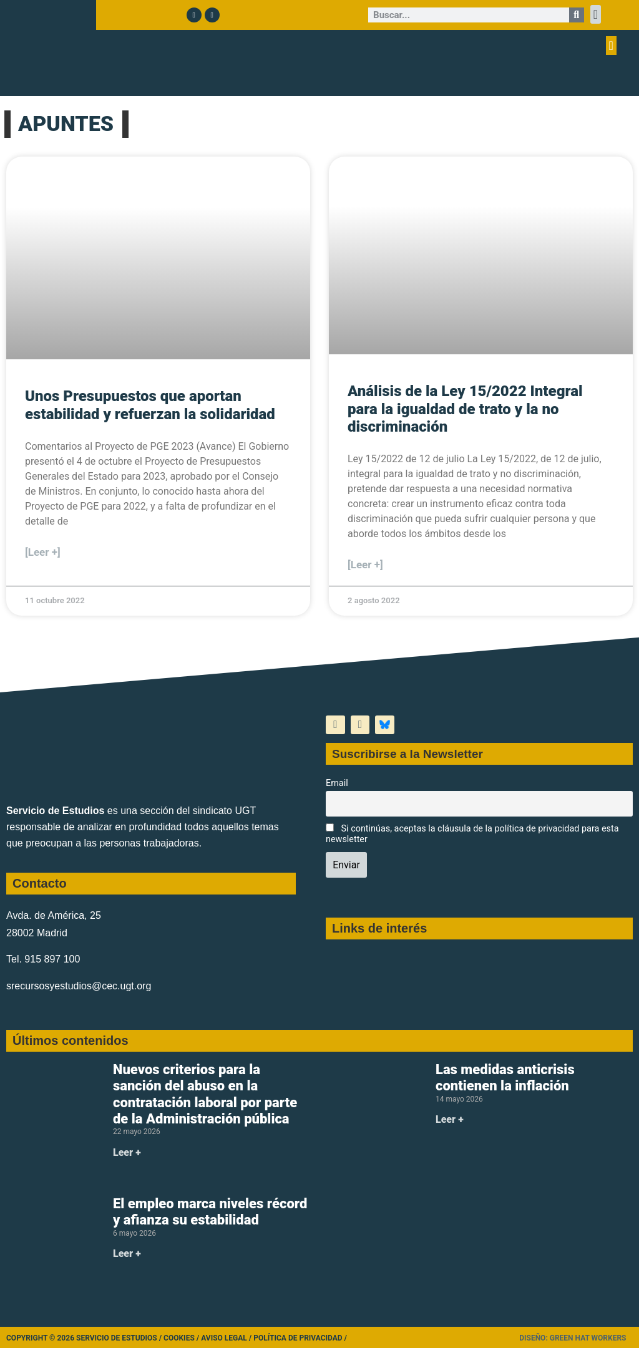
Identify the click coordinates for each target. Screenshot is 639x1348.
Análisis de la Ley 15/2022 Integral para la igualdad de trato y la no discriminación (465, 409)
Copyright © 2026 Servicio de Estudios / (84, 1338)
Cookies (179, 1338)
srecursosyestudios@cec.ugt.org (78, 986)
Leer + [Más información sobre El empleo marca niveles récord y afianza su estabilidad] (127, 1253)
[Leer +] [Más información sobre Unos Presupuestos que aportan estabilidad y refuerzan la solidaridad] (43, 552)
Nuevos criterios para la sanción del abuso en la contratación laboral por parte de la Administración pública (205, 1094)
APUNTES (66, 123)
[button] (595, 14)
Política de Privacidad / (300, 1338)
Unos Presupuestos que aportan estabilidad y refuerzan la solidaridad (150, 405)
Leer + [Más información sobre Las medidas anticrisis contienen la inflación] (450, 1119)
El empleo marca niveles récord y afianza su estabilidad (210, 1212)
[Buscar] (576, 14)
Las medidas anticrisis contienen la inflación (505, 1077)
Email (337, 783)
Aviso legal (224, 1338)
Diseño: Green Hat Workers (572, 1338)
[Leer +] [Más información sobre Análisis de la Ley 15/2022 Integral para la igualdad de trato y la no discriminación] (365, 564)
